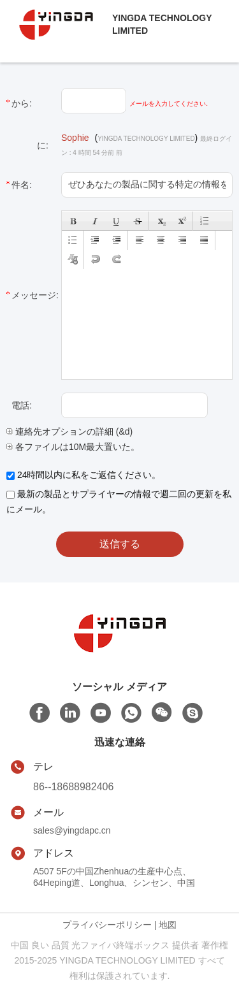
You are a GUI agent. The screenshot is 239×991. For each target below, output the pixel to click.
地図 (168, 925)
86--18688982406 (73, 786)
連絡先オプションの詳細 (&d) (69, 431)
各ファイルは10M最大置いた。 (73, 447)
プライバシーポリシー (107, 925)
